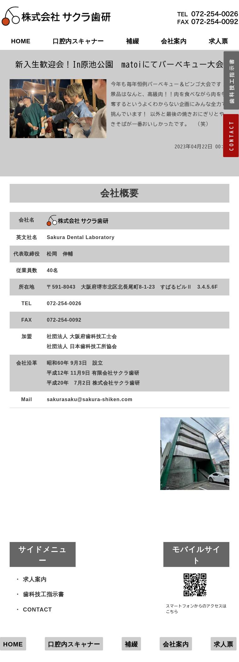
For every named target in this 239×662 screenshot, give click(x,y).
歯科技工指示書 (43, 594)
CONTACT (37, 610)
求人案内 (35, 579)
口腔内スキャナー (78, 41)
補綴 (132, 41)
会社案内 (173, 41)
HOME (20, 41)
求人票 (223, 644)
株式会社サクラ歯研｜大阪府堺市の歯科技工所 (56, 9)
